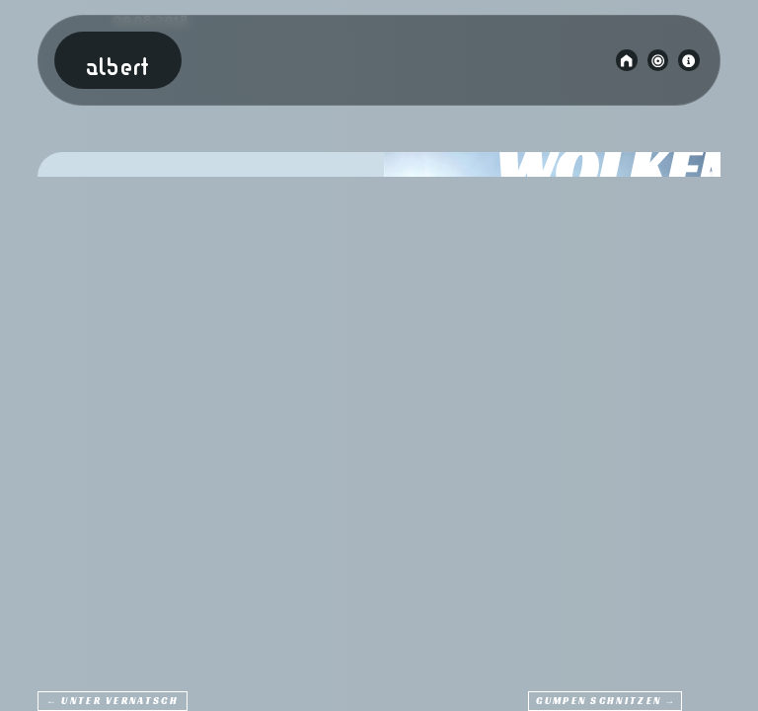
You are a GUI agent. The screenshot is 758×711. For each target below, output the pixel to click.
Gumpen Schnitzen (598, 701)
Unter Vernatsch (120, 701)
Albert (117, 68)
